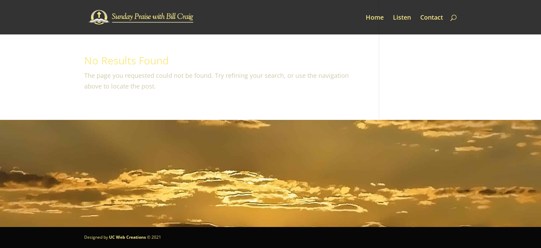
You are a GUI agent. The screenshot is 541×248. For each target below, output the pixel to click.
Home (375, 18)
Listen (402, 18)
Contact (431, 18)
